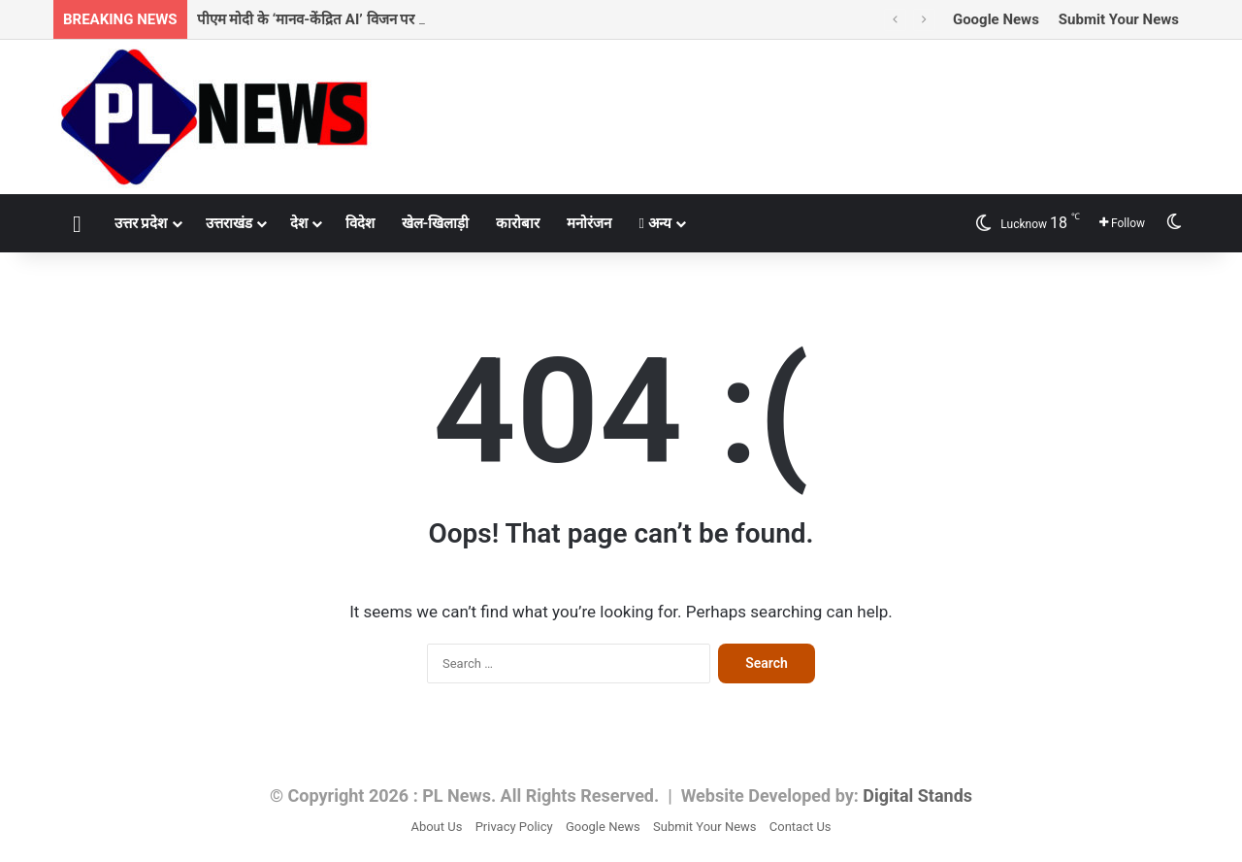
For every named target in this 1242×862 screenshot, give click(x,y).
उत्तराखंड (229, 223)
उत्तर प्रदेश (141, 223)
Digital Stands (917, 795)
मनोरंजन (589, 223)
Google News (996, 19)
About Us (436, 826)
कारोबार (517, 223)
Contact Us (800, 826)
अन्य (654, 223)
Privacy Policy (514, 826)
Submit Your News (1119, 19)
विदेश (360, 223)
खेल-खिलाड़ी (436, 223)
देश (299, 223)
